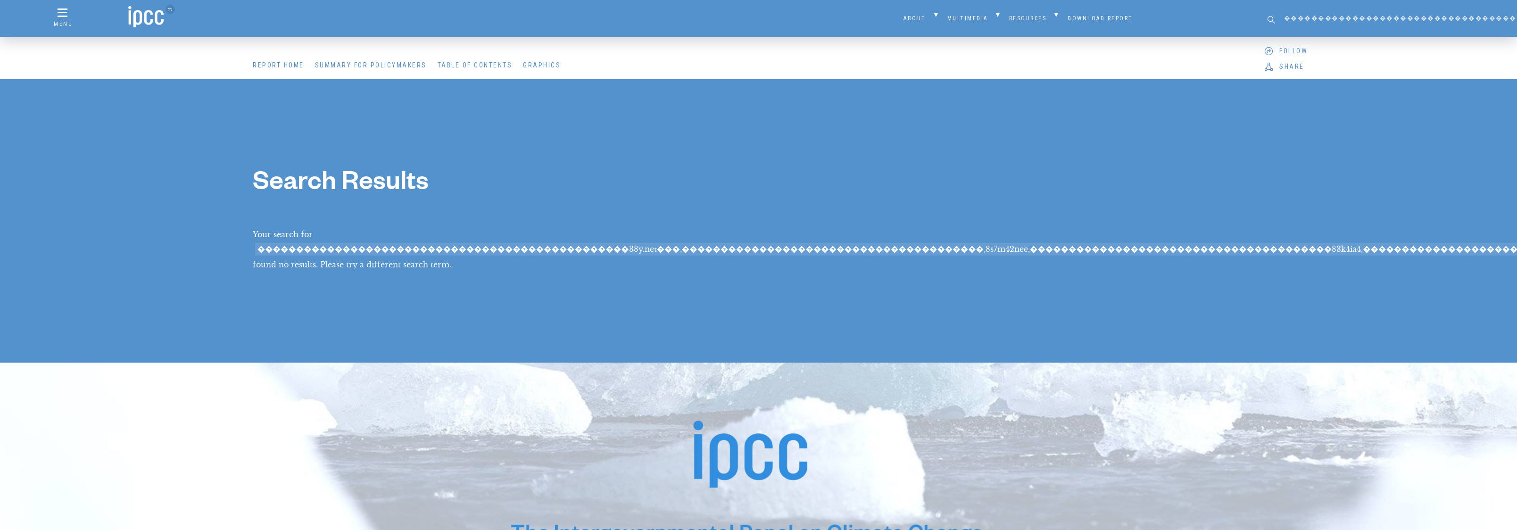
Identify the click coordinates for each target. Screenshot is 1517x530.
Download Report (1100, 18)
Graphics (542, 65)
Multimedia (967, 18)
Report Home (278, 65)
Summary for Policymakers (371, 65)
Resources (1028, 18)
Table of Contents (475, 65)
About (915, 18)
